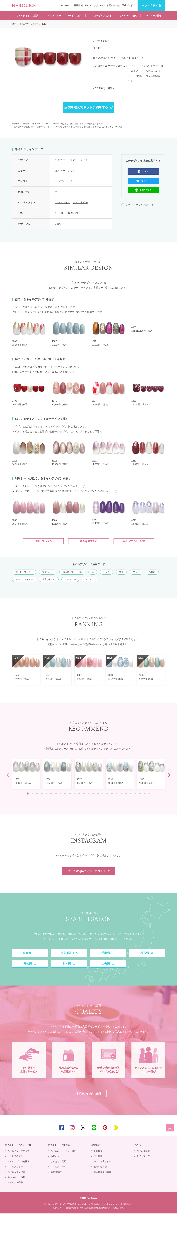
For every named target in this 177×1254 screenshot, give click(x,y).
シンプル (60, 181)
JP (61, 6)
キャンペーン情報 (152, 15)
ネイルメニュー (53, 15)
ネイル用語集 (143, 1191)
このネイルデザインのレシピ (139, 204)
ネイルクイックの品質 (27, 15)
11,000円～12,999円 (66, 213)
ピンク (106, 572)
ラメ (72, 160)
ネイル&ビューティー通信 (63, 1191)
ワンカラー (61, 160)
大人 (70, 181)
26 (144, 793)
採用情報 (78, 5)
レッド (71, 170)
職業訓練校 (56, 1212)
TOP (170, 1168)
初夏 (121, 572)
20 (116, 793)
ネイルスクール (58, 1207)
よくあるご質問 (58, 1202)
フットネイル (62, 202)
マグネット (47, 572)
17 (102, 793)
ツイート (145, 181)
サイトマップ (91, 5)
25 (140, 793)
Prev (8, 775)
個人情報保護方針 (102, 1212)
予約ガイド (127, 5)
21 (121, 793)
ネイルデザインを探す (101, 15)
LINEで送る (146, 190)
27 (149, 793)
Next (168, 775)
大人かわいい (48, 579)
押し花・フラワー (24, 572)
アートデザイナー (24, 579)
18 (107, 793)
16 (98, 793)
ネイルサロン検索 (128, 15)
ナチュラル (70, 579)
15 (93, 793)
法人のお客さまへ (102, 1202)
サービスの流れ (74, 15)
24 (135, 793)
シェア (145, 171)
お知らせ (55, 1196)
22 (126, 793)
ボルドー (60, 170)
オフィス (89, 579)
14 (88, 793)
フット (136, 572)
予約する (151, 5)
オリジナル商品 (15, 1223)
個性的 (152, 572)
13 (84, 793)
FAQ (102, 5)
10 (70, 793)
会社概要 (98, 1191)
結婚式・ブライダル (72, 572)
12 (79, 793)
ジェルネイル (80, 202)
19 (112, 793)
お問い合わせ (113, 5)
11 (74, 793)
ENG (67, 6)
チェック (83, 160)
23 (130, 793)
